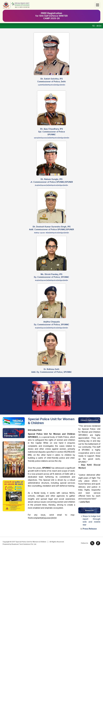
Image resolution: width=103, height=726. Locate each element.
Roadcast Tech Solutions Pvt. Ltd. (24, 544)
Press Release (90, 529)
